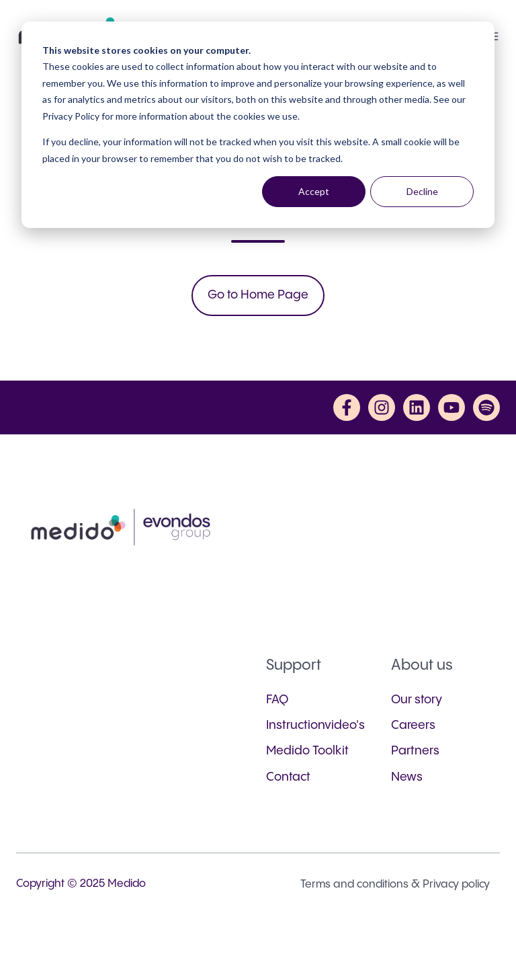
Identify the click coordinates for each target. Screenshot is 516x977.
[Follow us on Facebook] (346, 407)
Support (293, 665)
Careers (413, 725)
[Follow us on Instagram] (381, 407)
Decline (422, 191)
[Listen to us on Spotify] (486, 407)
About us (422, 665)
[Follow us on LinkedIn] (416, 407)
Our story (416, 699)
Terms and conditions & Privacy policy (395, 884)
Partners (415, 750)
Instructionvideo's (315, 725)
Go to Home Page (258, 294)
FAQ (277, 699)
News (407, 777)
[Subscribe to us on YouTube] (451, 407)
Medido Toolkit (307, 750)
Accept (313, 191)
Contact (288, 777)
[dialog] (258, 125)
